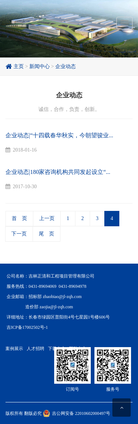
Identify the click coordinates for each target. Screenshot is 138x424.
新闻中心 (39, 66)
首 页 (19, 218)
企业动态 (65, 66)
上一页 (47, 218)
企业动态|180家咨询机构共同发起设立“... (57, 172)
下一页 (19, 234)
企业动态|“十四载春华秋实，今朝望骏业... (59, 135)
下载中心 (57, 348)
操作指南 (77, 358)
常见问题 (77, 369)
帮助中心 (77, 348)
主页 (14, 66)
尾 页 (46, 234)
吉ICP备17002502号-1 (27, 327)
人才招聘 (35, 348)
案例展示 (14, 348)
